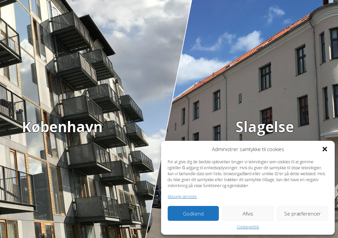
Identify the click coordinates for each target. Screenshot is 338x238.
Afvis (248, 213)
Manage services (182, 196)
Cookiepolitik (248, 227)
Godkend (193, 213)
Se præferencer (302, 213)
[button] (324, 149)
